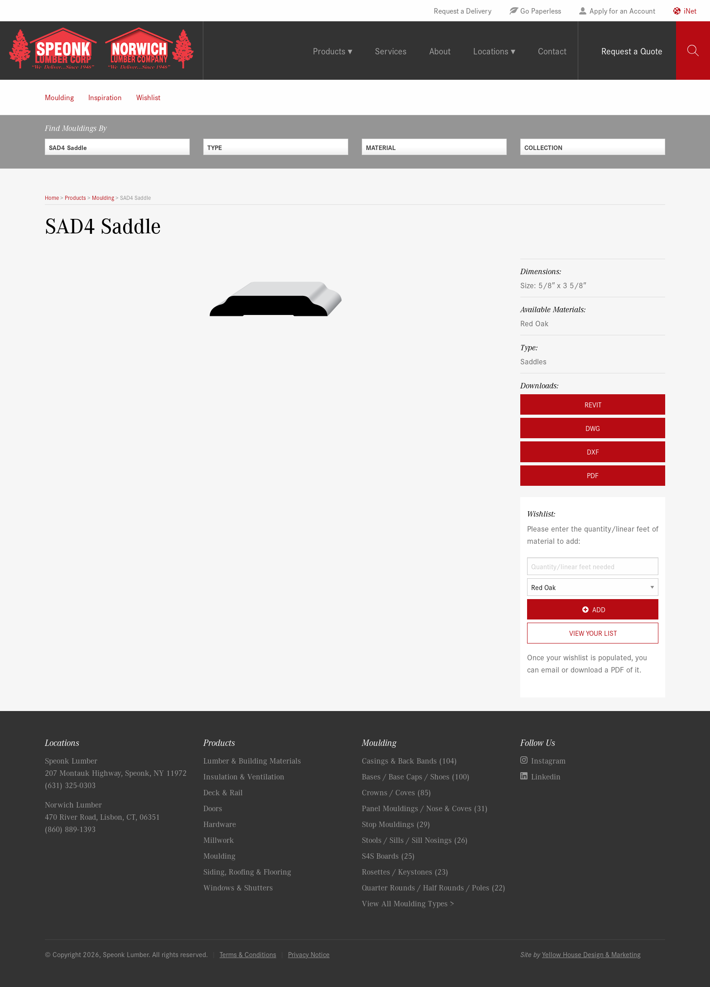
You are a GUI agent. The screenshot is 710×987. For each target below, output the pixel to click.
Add (592, 609)
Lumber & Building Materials (252, 760)
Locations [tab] (491, 50)
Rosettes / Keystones (405, 871)
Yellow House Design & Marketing (591, 954)
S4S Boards (388, 855)
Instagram (548, 760)
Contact (552, 50)
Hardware (219, 823)
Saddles (533, 361)
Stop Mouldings (396, 823)
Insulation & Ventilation (243, 776)
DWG (592, 428)
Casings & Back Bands (409, 760)
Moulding (59, 97)
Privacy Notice (309, 954)
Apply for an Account (622, 10)
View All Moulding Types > (408, 903)
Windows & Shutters (238, 887)
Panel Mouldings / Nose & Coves (425, 808)
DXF (593, 451)
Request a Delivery (462, 10)
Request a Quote (631, 50)
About (440, 50)
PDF (593, 475)
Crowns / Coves (396, 792)
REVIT (593, 404)
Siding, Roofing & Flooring (247, 871)
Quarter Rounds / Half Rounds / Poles (433, 887)
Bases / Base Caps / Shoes (416, 776)
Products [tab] (329, 50)
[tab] (693, 50)
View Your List (593, 633)
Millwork (218, 839)
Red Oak (534, 323)
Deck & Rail (223, 792)
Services (391, 50)
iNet (690, 10)
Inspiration (105, 97)
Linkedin (546, 776)
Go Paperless (540, 10)
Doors (212, 808)
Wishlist (148, 97)
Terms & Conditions (248, 954)
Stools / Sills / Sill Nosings (415, 839)
